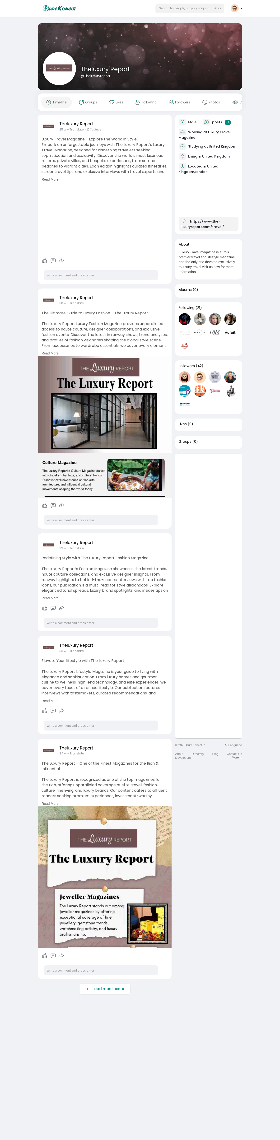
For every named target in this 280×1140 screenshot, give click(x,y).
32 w (62, 548)
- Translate (76, 129)
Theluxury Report (105, 69)
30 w (62, 303)
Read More (50, 179)
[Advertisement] (208, 525)
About (179, 753)
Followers (187, 366)
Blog (215, 753)
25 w (62, 129)
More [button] (237, 757)
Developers (183, 757)
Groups (185, 441)
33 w (62, 651)
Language (233, 745)
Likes (183, 424)
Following (187, 308)
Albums (185, 290)
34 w (63, 753)
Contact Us (234, 753)
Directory (197, 753)
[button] (189, 8)
